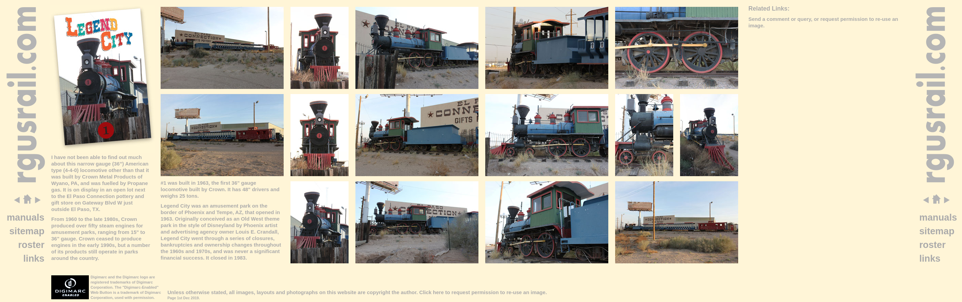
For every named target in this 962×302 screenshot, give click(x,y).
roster (31, 244)
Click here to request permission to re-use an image (482, 292)
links (33, 258)
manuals (25, 217)
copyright (378, 292)
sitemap (26, 231)
